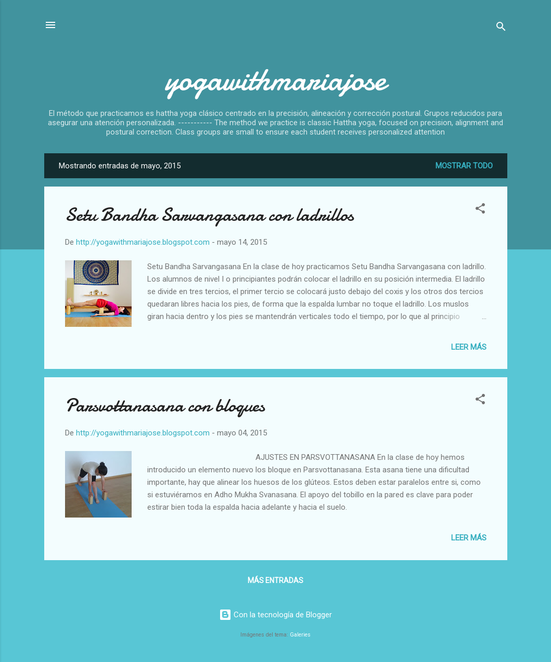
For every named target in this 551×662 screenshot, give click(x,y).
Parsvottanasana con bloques (165, 405)
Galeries (300, 634)
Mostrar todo (464, 165)
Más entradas (275, 580)
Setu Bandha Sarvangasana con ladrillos (209, 215)
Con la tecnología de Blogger (275, 614)
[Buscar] (501, 28)
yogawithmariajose (275, 79)
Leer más (468, 347)
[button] (480, 210)
